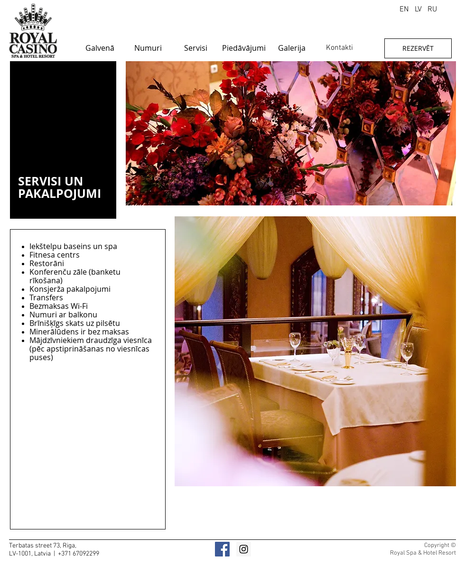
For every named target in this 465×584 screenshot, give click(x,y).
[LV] (418, 9)
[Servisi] (196, 47)
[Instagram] (243, 549)
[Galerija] (292, 47)
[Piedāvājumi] (244, 47)
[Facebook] (222, 549)
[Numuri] (148, 47)
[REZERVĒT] (418, 48)
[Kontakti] (339, 47)
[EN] (404, 9)
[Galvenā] (100, 47)
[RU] (432, 9)
